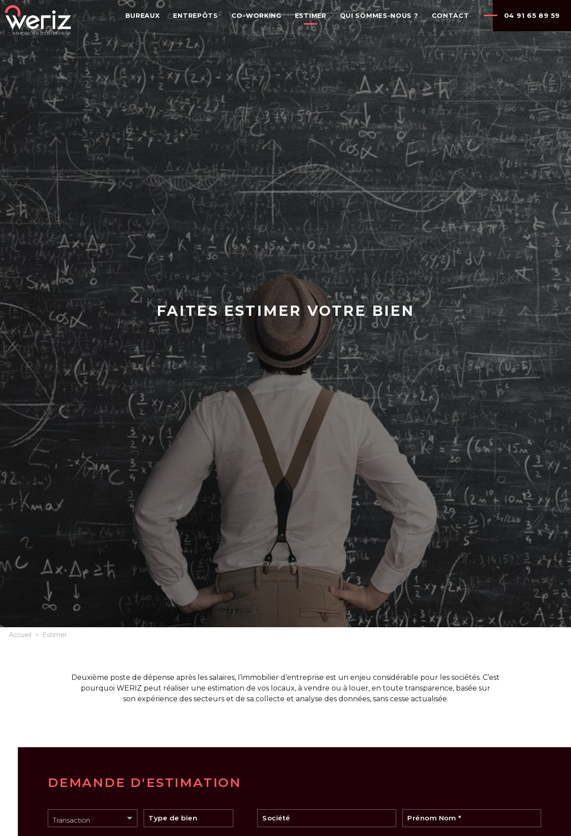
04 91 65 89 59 (532, 15)
